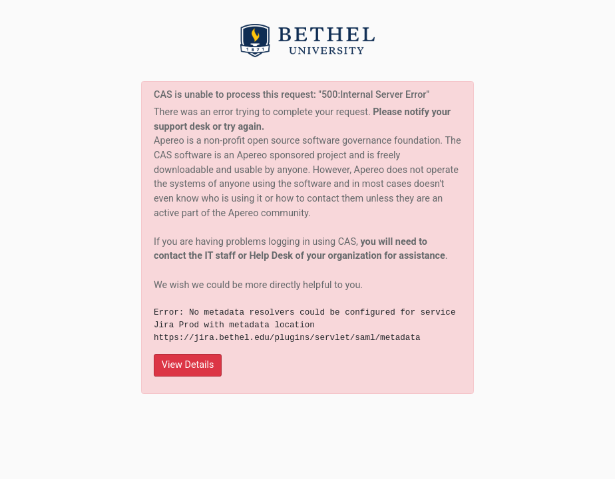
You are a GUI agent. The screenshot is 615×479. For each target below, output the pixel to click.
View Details (188, 365)
